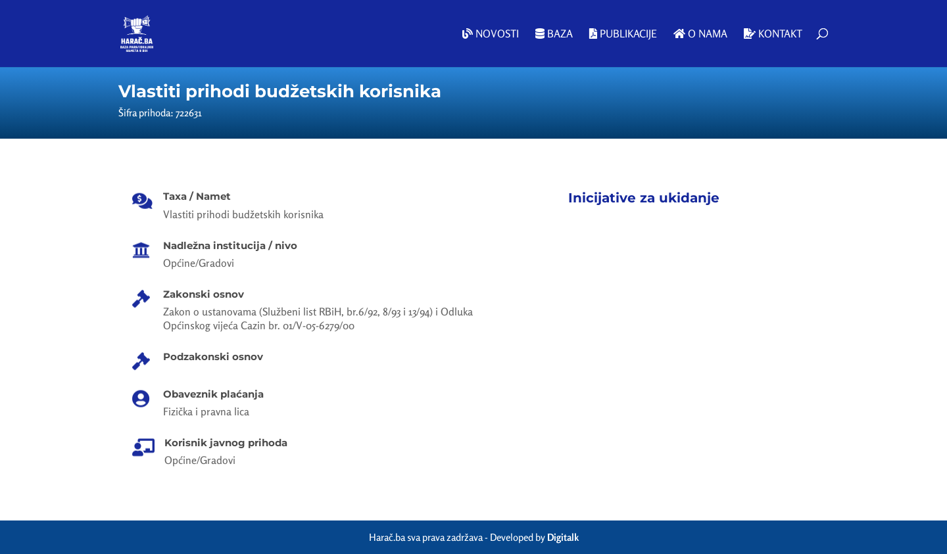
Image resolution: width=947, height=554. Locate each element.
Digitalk (563, 537)
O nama (700, 34)
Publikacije (623, 34)
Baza (554, 34)
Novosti (490, 34)
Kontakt (773, 34)
